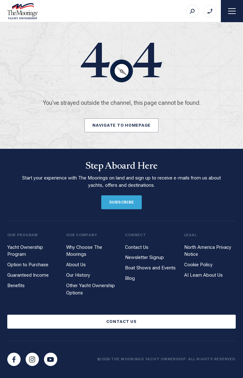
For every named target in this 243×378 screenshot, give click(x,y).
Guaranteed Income (28, 275)
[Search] (192, 11)
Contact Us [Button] (121, 321)
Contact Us (136, 247)
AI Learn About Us (203, 275)
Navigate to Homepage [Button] (121, 125)
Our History (78, 275)
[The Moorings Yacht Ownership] (22, 11)
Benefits (16, 285)
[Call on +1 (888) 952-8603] (209, 11)
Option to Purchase (27, 265)
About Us (76, 265)
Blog (130, 278)
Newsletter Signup (144, 257)
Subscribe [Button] (121, 202)
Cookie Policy (198, 265)
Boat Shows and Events (150, 268)
